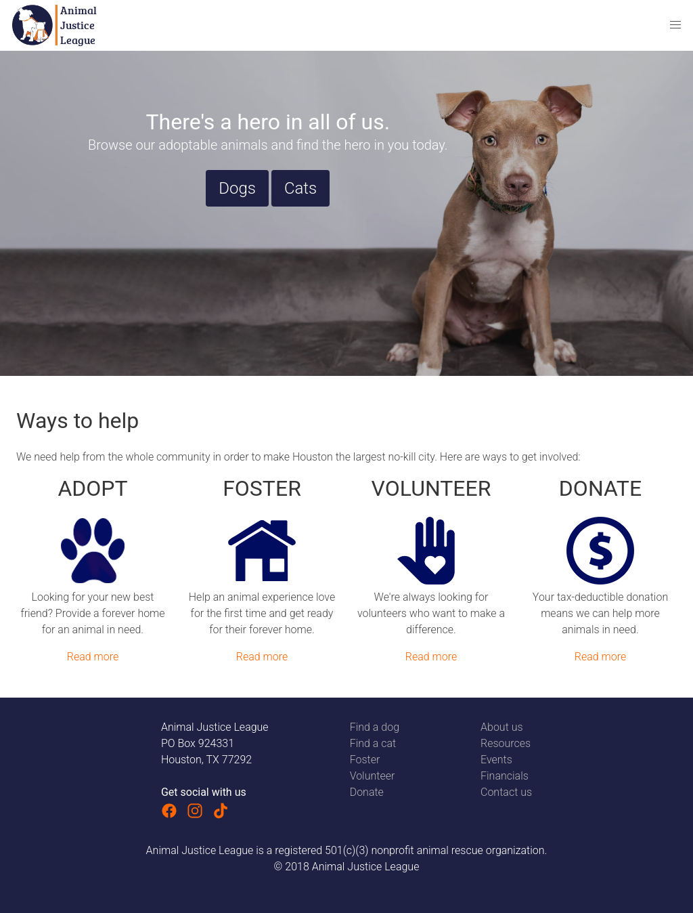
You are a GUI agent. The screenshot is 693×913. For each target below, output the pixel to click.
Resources (505, 743)
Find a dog (374, 727)
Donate (367, 792)
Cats (300, 188)
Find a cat (373, 743)
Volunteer (372, 775)
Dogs (237, 188)
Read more (92, 656)
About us (501, 727)
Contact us (506, 792)
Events (496, 759)
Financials (504, 775)
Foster (365, 759)
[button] (675, 25)
